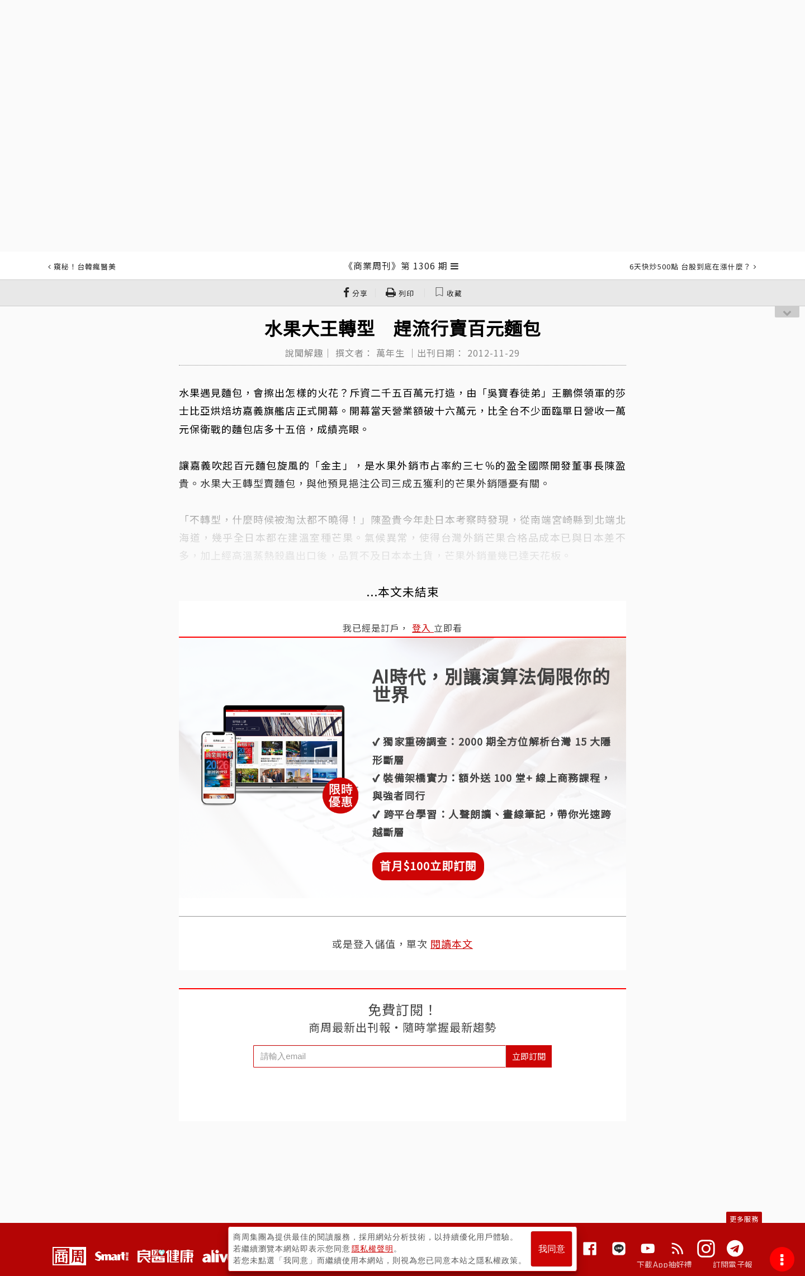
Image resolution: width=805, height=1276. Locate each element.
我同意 (551, 1249)
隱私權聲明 (373, 1248)
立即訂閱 (529, 1056)
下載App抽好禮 (664, 1264)
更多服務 (744, 1218)
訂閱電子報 (732, 1264)
